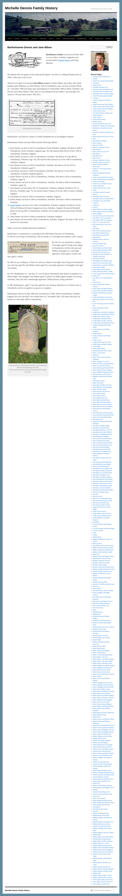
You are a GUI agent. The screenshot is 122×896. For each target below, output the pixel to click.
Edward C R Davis (98, 246)
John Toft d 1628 (97, 496)
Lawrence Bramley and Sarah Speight (103, 528)
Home (10, 38)
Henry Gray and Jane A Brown (101, 366)
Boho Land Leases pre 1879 (101, 151)
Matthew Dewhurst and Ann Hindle (103, 548)
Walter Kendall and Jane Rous (101, 805)
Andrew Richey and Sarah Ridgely (103, 109)
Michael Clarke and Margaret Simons (103, 556)
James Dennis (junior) (99, 393)
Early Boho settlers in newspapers (102, 220)
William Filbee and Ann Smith (101, 824)
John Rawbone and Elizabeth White (103, 490)
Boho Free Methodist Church (101, 147)
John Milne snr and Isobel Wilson (102, 473)
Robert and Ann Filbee (99, 646)
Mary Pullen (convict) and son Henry (103, 545)
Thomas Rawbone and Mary (101, 777)
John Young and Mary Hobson (101, 505)
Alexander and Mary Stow (100, 87)
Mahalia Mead (97, 537)
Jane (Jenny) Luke (98, 419)
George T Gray (97, 340)
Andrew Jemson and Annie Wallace (103, 104)
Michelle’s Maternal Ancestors (101, 560)
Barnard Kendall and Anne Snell (102, 124)
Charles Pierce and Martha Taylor (102, 184)
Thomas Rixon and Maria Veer (101, 781)
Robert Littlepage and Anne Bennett (103, 685)
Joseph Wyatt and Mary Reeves (102, 515)
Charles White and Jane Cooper (102, 188)
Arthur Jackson (97, 117)
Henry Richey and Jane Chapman (102, 370)
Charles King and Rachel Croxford (103, 177)
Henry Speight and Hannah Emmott (103, 372)
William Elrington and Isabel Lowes (103, 822)
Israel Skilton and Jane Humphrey (102, 387)
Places (51, 38)
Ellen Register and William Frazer (102, 261)
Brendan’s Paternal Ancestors (101, 162)
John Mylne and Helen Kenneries (102, 477)
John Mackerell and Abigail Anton (102, 468)
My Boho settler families (100, 565)
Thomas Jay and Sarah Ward (101, 762)
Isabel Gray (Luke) (98, 383)
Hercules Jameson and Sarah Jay (102, 374)
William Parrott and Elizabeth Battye (103, 847)
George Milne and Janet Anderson (102, 321)
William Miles (97, 835)
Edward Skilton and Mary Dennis (102, 248)
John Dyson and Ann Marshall (101, 449)
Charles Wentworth (98, 186)
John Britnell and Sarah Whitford (102, 432)
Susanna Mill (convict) (99, 738)
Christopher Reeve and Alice (101, 196)
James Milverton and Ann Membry (103, 406)
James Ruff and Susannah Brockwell (103, 415)
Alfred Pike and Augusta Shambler (103, 96)
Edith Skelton (97, 237)
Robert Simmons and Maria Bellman (103, 695)
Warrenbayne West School (100, 809)
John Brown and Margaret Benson (102, 434)
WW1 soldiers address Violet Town (103, 880)
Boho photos (96, 154)
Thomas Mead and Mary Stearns (102, 770)
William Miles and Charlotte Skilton (103, 837)
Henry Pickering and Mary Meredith (103, 368)
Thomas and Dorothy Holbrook (102, 740)
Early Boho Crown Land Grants (102, 218)
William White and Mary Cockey (102, 875)
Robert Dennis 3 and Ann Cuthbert (103, 661)
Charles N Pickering (98, 181)
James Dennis (15, 205)
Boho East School (98, 145)
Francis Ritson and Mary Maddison (103, 291)
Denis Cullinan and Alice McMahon (103, 211)
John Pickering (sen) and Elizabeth (103, 481)
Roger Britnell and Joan (99, 715)
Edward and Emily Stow (100, 243)
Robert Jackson (97, 676)
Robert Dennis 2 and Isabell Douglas (103, 659)
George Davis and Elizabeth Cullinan (103, 314)
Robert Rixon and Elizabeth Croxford (103, 691)
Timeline (108, 38)
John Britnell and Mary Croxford (102, 430)
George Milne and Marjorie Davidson (103, 323)
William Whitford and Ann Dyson (102, 877)
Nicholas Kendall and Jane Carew (102, 571)
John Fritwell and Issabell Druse (102, 451)
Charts (58, 38)
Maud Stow (96, 554)
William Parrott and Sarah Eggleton (103, 850)
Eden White (96, 229)
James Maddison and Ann (100, 398)
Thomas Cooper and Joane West (102, 751)
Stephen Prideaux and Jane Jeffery (102, 736)
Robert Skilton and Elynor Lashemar (103, 698)
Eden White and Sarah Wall (101, 235)
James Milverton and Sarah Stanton (103, 413)
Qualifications (82, 38)
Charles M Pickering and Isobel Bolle (103, 179)
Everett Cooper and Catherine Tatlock (103, 273)
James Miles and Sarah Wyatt (101, 400)
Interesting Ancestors (99, 381)
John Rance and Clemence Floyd (102, 483)
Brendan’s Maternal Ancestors (101, 160)
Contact (17, 38)
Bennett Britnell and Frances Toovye (103, 136)
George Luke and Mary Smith (101, 316)
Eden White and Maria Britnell (101, 231)
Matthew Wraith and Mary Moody (102, 552)
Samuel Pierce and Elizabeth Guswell (103, 725)
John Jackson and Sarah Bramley (102, 462)
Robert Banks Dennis (99, 648)
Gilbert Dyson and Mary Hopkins (102, 344)
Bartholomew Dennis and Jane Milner (103, 126)
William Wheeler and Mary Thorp (102, 871)
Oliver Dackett (97, 588)
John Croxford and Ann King (101, 441)
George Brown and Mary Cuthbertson (103, 312)
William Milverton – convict (101, 843)
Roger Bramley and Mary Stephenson (103, 712)
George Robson (97, 333)
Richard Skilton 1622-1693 (100, 635)
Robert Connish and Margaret (101, 650)
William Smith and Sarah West (101, 867)
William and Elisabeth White (101, 813)
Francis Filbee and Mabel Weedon (102, 288)
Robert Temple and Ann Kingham (102, 700)
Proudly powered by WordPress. (102, 890)
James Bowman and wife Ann (101, 391)
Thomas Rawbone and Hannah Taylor (103, 775)
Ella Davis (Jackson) (98, 258)
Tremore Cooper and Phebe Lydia (102, 794)
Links (91, 38)
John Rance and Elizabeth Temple (102, 485)
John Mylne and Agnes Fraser (101, 475)
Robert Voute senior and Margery (102, 704)
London (95, 535)
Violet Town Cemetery (99, 798)
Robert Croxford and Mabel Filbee (103, 655)
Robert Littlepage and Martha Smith (103, 687)
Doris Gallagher (97, 214)
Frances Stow (96, 282)
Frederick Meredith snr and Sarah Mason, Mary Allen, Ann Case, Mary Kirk (103, 299)
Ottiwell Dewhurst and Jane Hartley (103, 590)
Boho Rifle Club (97, 156)
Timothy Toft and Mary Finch (101, 792)
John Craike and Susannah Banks (102, 438)
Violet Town (96, 796)
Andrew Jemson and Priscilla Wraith (103, 106)
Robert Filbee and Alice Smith (101, 670)
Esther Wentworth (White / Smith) (102, 271)
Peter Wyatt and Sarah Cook (101, 605)
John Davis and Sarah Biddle (101, 447)
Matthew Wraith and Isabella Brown (103, 550)
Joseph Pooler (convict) (99, 511)
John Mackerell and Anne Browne (102, 470)
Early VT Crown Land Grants (101, 222)
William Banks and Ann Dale (101, 815)
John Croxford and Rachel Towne (102, 445)
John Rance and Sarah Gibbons (102, 488)
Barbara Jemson (97, 121)
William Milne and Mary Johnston (102, 841)
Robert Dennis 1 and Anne (100, 657)
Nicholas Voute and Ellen (100, 582)
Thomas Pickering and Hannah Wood (103, 772)
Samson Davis (97, 717)
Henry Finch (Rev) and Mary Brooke (103, 363)
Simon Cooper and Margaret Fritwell (103, 730)
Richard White (97, 640)
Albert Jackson (97, 85)
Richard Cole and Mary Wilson (102, 620)
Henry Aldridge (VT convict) (101, 361)
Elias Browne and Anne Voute (101, 252)
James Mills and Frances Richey (102, 402)
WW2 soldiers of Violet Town (101, 884)
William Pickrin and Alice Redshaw (103, 852)
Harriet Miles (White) (99, 348)
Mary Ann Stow (97, 543)
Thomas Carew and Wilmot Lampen (103, 749)
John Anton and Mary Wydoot (101, 426)
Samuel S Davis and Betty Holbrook (103, 727)
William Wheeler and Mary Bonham (103, 869)
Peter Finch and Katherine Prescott (103, 601)
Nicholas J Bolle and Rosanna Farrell (103, 567)
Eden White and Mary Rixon (101, 233)
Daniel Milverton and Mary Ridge (102, 209)
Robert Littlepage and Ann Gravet (102, 683)
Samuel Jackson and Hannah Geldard (103, 719)
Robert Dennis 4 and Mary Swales (102, 663)
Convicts (34, 38)
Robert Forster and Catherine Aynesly (103, 674)
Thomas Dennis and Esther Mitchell (103, 753)
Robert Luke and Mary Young (101, 689)
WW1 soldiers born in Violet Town (103, 882)
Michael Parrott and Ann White (102, 558)
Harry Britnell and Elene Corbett (102, 351)
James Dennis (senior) (99, 396)
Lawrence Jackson (98, 530)
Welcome (95, 811)
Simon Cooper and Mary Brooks (102, 734)
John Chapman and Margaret (101, 436)
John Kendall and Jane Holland (102, 464)
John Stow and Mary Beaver (101, 492)
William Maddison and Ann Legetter (103, 832)
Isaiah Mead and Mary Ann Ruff (102, 385)
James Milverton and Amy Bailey (102, 404)
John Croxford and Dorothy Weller (103, 443)
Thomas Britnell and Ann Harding (102, 745)
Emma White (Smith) (99, 267)
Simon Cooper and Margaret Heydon (103, 732)
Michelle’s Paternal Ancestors (101, 563)
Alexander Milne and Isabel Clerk (102, 91)
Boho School (96, 158)
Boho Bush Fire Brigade (100, 141)
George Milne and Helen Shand (102, 318)
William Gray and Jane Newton (102, 826)
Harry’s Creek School (99, 353)
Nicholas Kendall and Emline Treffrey (104, 569)
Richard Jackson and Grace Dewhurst (103, 627)
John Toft (95, 494)
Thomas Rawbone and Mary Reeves (103, 779)
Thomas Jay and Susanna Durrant (102, 764)
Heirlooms (42, 38)
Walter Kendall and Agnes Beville (102, 800)
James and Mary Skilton (100, 389)
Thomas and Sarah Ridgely (100, 742)
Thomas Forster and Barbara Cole (102, 755)
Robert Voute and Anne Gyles (101, 702)
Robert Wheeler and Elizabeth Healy (103, 706)
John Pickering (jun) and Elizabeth (103, 479)
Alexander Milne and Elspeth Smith (103, 89)
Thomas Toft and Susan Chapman (102, 785)
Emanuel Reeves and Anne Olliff (102, 263)
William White (97, 873)
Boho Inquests (97, 149)
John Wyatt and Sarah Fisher (101, 503)
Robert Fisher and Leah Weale (101, 672)
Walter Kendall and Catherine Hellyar (103, 802)
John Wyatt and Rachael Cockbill (102, 500)
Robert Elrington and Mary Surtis (102, 668)
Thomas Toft (96, 783)
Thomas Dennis (64, 60)
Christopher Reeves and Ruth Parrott (103, 199)
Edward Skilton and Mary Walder (102, 250)
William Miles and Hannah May (102, 839)
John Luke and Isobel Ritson (101, 466)
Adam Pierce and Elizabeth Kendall (103, 81)
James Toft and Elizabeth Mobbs (102, 417)
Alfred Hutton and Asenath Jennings (103, 94)
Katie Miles (96, 522)
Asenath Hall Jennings (99, 119)
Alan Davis (96, 83)
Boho (94, 139)
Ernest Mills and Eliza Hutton (101, 269)
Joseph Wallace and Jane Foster (102, 513)
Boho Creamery (97, 143)
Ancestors (25, 38)
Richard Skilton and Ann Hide (101, 638)
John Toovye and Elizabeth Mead (102, 498)
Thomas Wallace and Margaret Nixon (103, 787)
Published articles (69, 38)
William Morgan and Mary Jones (102, 845)
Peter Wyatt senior (98, 608)
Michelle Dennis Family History (31, 8)
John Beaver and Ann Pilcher (101, 428)
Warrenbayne (96, 807)
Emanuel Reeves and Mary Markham (103, 265)
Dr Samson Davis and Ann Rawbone (103, 216)
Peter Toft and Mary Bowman (101, 603)
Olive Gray (96, 586)
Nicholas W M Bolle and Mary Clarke (104, 584)
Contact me (96, 205)
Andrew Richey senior (99, 111)
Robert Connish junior (99, 653)
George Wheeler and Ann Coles (102, 342)
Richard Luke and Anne (99, 629)
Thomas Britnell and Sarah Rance (102, 747)
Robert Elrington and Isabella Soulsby (103, 665)
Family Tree (99, 38)
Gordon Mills (96, 346)
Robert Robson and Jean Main (101, 693)
